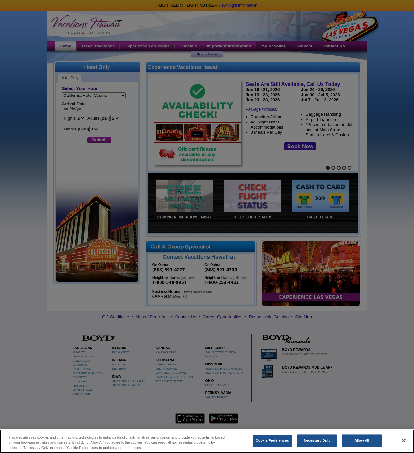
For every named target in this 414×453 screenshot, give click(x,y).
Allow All (361, 444)
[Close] (404, 444)
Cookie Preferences (272, 444)
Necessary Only (317, 444)
